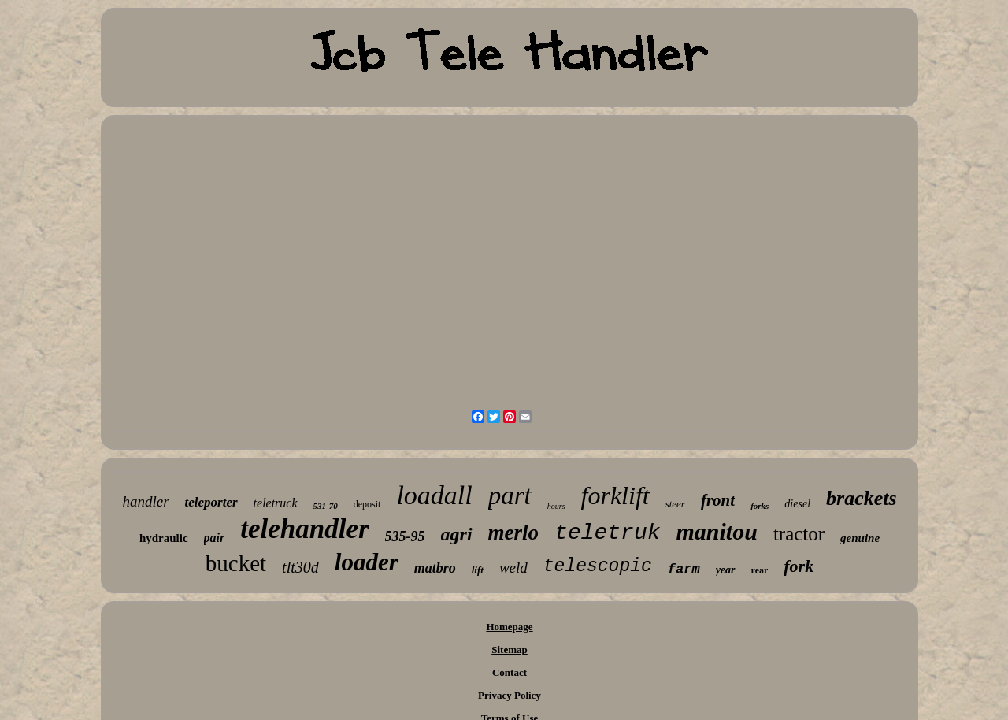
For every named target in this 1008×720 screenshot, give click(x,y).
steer (675, 504)
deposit (367, 504)
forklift (615, 495)
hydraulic (163, 538)
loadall (434, 495)
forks (759, 505)
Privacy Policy (509, 695)
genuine (860, 538)
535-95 (405, 536)
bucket (236, 563)
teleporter (211, 502)
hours (556, 506)
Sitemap (509, 649)
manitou (717, 531)
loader (366, 562)
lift (478, 570)
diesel (797, 504)
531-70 (325, 505)
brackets (861, 498)
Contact (509, 672)
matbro (435, 568)
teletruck (276, 503)
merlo (513, 532)
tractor (799, 533)
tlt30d (300, 567)
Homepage (509, 627)
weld (513, 567)
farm (684, 569)
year (726, 570)
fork (798, 566)
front (718, 500)
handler (145, 501)
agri (456, 534)
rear (760, 570)
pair (214, 537)
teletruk (607, 533)
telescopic (597, 566)
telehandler (304, 529)
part (510, 495)
